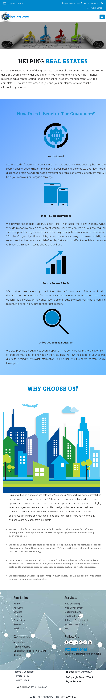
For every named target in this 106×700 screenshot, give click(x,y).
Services (18, 612)
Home (17, 603)
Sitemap (18, 624)
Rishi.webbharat (94, 8)
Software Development (76, 620)
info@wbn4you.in (14, 3)
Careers (18, 616)
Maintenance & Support (76, 624)
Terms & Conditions (25, 671)
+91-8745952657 (72, 3)
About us (18, 607)
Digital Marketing (72, 612)
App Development (73, 616)
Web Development (73, 607)
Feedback (19, 628)
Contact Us (19, 620)
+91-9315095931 (92, 3)
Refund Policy (22, 680)
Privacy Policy (22, 676)
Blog (66, 628)
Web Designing (72, 603)
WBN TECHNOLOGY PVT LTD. (44, 697)
